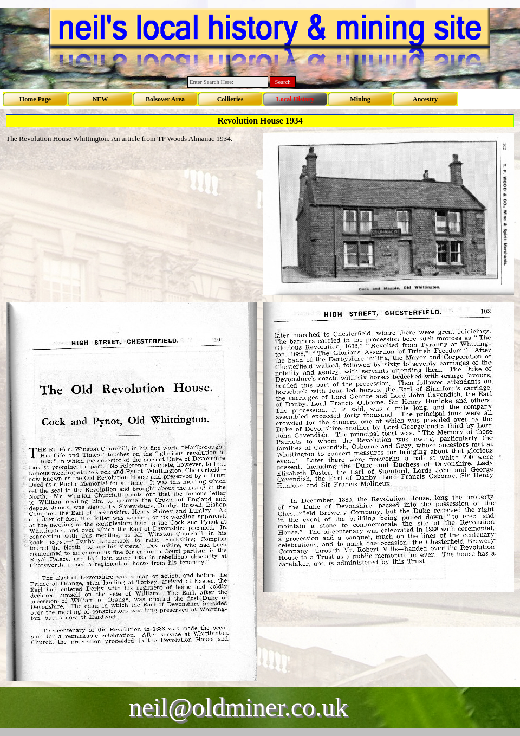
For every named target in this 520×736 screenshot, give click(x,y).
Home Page (35, 99)
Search (283, 82)
